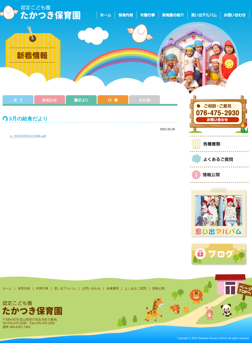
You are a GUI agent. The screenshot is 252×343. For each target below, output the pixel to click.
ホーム (7, 288)
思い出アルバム (65, 288)
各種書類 (112, 288)
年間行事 (42, 288)
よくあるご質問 (135, 288)
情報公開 (158, 288)
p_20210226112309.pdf (28, 136)
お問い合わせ (91, 288)
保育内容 (24, 288)
